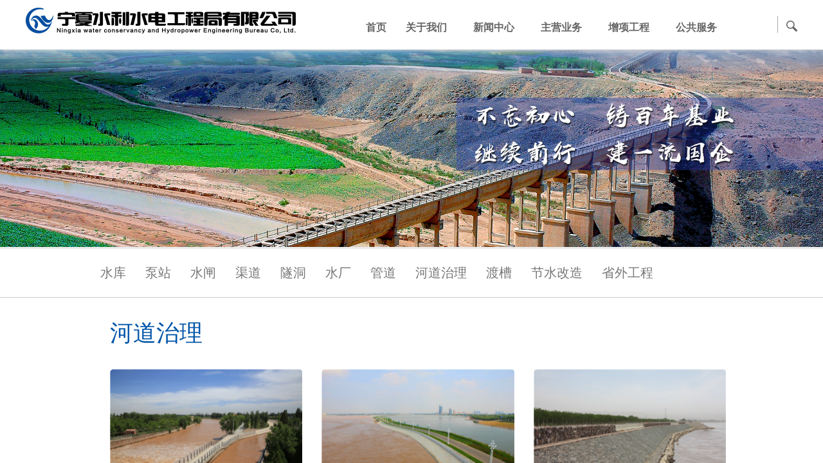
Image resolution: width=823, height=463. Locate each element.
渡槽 (499, 273)
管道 (383, 273)
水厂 (338, 273)
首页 (376, 27)
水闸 (203, 273)
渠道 (248, 273)
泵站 (158, 273)
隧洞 (293, 273)
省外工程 (627, 273)
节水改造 (557, 273)
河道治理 (441, 273)
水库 (113, 273)
